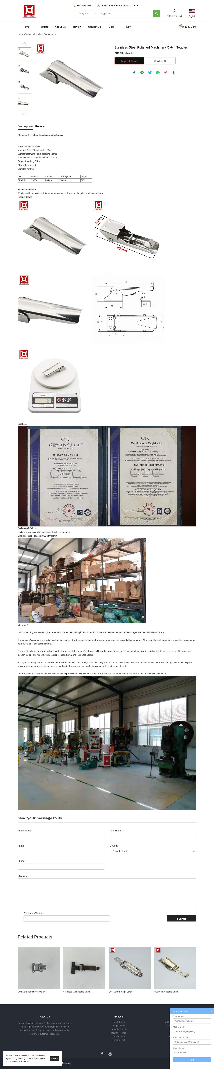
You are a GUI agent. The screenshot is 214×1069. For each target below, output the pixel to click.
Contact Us (94, 26)
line (142, 72)
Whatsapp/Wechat (33, 913)
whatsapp (158, 72)
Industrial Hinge (118, 1033)
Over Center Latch (47, 34)
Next (24, 114)
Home (26, 26)
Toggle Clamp (118, 1025)
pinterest (166, 72)
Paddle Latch (118, 1036)
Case (112, 26)
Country (114, 845)
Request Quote (129, 61)
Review (77, 26)
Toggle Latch (31, 34)
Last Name (115, 830)
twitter (150, 72)
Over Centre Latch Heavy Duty (31, 992)
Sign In (170, 16)
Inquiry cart (189, 26)
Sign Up (179, 16)
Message (23, 876)
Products (43, 26)
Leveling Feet (118, 1040)
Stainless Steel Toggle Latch (76, 992)
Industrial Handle (118, 1029)
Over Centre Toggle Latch (120, 992)
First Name (24, 830)
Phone (21, 861)
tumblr (173, 72)
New (128, 26)
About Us (60, 26)
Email (21, 845)
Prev (24, 43)
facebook (134, 72)
